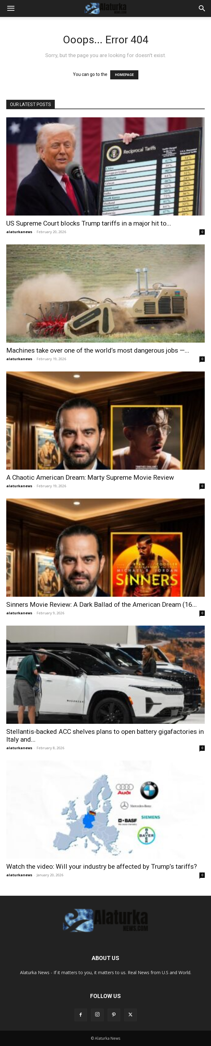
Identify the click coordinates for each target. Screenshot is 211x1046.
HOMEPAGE (124, 75)
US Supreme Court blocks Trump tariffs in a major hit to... (88, 223)
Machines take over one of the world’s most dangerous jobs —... (97, 350)
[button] (11, 8)
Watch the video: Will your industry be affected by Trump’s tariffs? (101, 866)
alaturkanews (19, 231)
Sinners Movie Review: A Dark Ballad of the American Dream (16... (101, 604)
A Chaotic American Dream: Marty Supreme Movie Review (90, 477)
